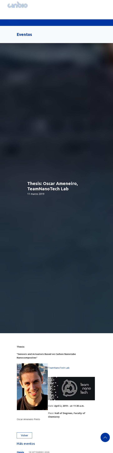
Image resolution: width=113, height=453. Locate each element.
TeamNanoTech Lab (58, 367)
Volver (24, 435)
